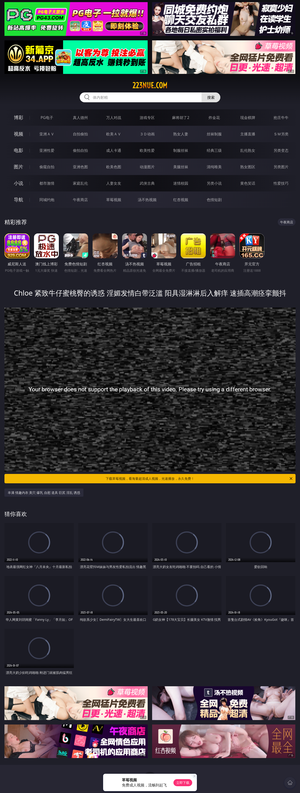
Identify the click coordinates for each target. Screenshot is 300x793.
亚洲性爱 (46, 150)
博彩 (18, 117)
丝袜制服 (214, 134)
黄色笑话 (247, 183)
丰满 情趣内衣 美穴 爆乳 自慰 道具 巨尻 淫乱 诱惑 (44, 492)
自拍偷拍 (80, 134)
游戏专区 (147, 117)
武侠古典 (147, 183)
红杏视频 (180, 199)
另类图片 (281, 166)
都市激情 (46, 183)
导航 (18, 199)
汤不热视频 (147, 199)
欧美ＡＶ (113, 134)
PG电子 (47, 117)
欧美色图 (113, 166)
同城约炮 (46, 199)
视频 (18, 134)
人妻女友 (113, 183)
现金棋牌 (247, 117)
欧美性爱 (147, 150)
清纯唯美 (214, 166)
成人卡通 (113, 150)
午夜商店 (80, 199)
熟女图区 (247, 166)
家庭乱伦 (80, 183)
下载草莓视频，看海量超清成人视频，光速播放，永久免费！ (199, 478)
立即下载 (182, 782)
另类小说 (214, 183)
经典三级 (214, 150)
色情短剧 (214, 199)
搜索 (211, 97)
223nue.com (149, 85)
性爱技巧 (281, 183)
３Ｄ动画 (147, 134)
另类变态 (281, 150)
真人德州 (80, 117)
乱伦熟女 (247, 150)
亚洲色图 (80, 166)
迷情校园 (180, 183)
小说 (18, 183)
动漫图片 (147, 166)
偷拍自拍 (80, 150)
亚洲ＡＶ (46, 134)
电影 (18, 150)
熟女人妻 (180, 134)
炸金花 (214, 117)
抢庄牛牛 (281, 117)
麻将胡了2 (180, 117)
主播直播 (247, 134)
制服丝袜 (180, 150)
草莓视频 (113, 199)
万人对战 (113, 117)
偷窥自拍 (46, 166)
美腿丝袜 (180, 166)
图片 (18, 167)
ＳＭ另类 (281, 134)
